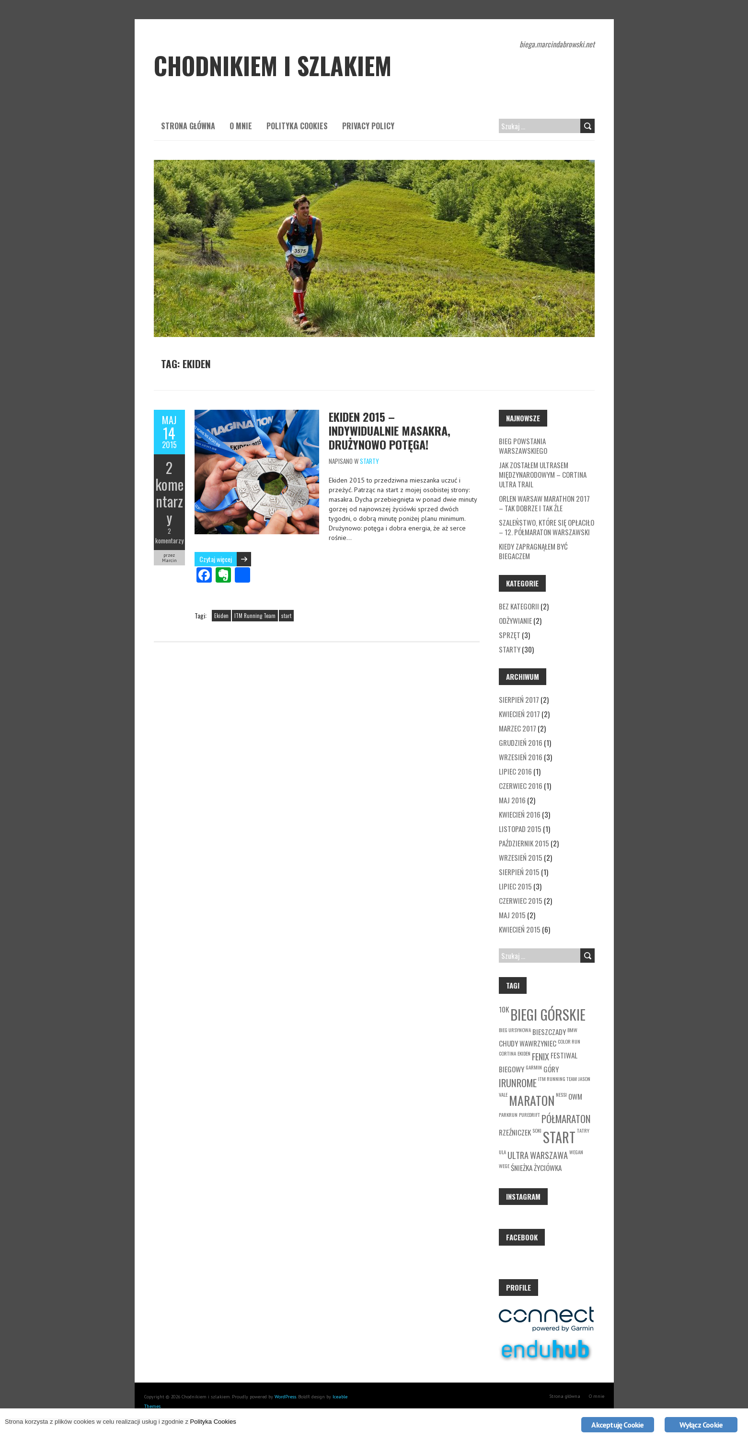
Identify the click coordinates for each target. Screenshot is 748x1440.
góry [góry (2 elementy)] (551, 1069)
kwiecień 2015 (520, 929)
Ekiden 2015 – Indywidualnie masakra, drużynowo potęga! (389, 430)
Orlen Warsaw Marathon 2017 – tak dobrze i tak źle (544, 503)
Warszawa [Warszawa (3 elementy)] (549, 1154)
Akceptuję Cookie (617, 1424)
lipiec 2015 (515, 886)
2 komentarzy (169, 492)
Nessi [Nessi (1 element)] (561, 1094)
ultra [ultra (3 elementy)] (518, 1154)
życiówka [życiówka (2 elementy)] (548, 1167)
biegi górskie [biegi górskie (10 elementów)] (548, 1014)
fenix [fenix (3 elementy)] (540, 1056)
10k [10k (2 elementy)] (504, 1009)
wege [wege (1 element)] (504, 1166)
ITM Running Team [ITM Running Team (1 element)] (557, 1078)
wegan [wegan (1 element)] (576, 1152)
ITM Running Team (255, 615)
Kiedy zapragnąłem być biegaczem (533, 551)
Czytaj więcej (215, 559)
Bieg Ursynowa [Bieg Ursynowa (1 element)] (515, 1030)
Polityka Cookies (297, 126)
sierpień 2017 (519, 699)
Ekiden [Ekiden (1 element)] (524, 1053)
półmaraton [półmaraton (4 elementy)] (566, 1118)
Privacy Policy (368, 126)
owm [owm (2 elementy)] (575, 1096)
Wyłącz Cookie (701, 1424)
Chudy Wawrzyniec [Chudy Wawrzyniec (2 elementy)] (527, 1043)
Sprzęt (509, 635)
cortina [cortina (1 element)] (507, 1053)
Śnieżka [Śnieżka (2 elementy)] (521, 1167)
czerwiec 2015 (520, 900)
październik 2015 (524, 843)
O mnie (241, 126)
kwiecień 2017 (519, 714)
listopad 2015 (520, 828)
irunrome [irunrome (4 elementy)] (518, 1082)
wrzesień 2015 (520, 857)
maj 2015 (512, 915)
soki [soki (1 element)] (536, 1130)
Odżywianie (515, 620)
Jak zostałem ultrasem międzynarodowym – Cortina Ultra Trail (543, 474)
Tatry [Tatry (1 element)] (583, 1130)
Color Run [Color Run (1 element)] (569, 1041)
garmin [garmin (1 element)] (534, 1067)
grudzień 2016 (520, 742)
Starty (369, 461)
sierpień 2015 (519, 871)
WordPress (285, 1397)
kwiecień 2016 (520, 814)
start (286, 615)
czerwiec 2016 (520, 785)
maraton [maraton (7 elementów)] (531, 1100)
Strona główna (188, 126)
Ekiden (221, 615)
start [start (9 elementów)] (559, 1137)
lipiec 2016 (515, 771)
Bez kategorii (519, 606)
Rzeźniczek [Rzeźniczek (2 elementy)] (515, 1132)
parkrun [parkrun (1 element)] (508, 1114)
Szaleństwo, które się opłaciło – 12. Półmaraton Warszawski (546, 527)
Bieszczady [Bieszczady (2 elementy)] (549, 1031)
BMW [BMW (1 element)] (572, 1030)
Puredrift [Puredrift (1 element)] (529, 1114)
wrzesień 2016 (520, 757)
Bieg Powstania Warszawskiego (523, 446)
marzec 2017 (517, 728)
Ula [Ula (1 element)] (502, 1152)
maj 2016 (512, 800)
